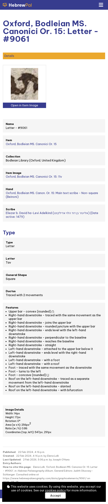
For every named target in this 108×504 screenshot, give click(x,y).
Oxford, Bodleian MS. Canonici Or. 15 (31, 144)
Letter (10, 258)
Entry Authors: (12, 463)
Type (9, 242)
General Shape (16, 275)
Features (12, 307)
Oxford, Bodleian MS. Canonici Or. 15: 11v (34, 176)
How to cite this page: (17, 467)
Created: (8, 455)
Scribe (10, 209)
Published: (9, 452)
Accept (55, 495)
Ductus (11, 291)
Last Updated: (12, 459)
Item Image (13, 173)
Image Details (14, 409)
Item (9, 140)
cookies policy (55, 490)
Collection (13, 156)
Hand (9, 189)
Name (10, 124)
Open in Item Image (24, 105)
